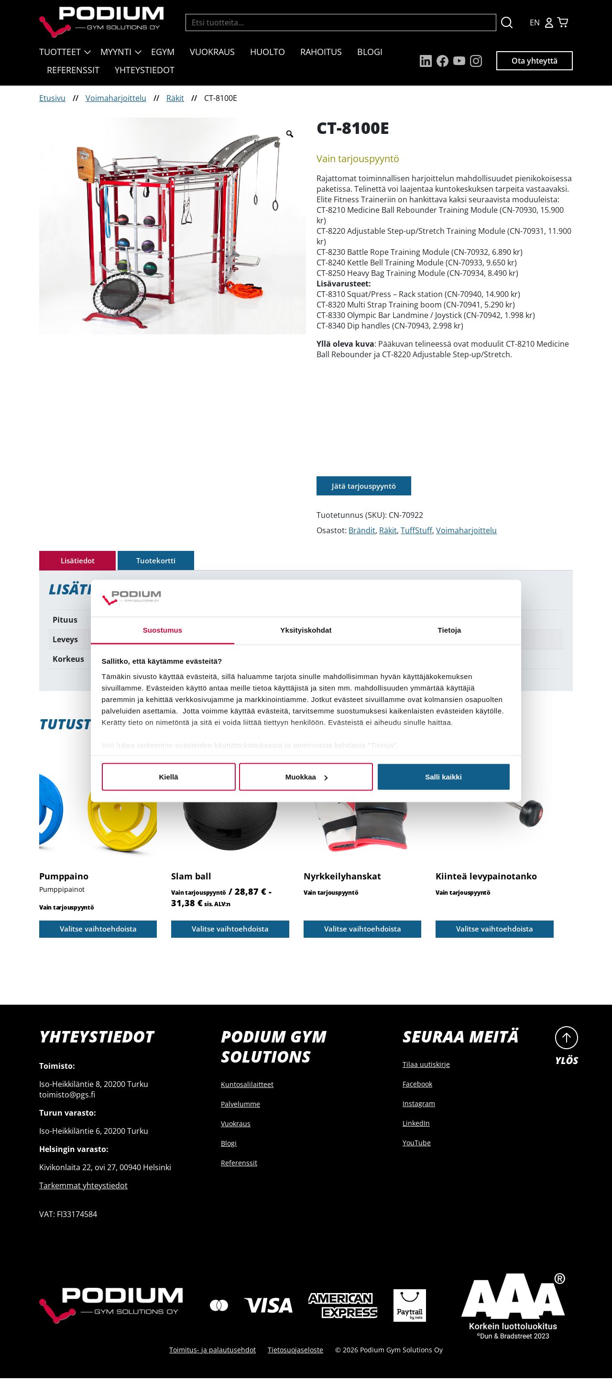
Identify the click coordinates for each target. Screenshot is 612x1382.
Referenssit (73, 70)
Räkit (175, 98)
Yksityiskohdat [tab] (305, 629)
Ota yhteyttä (534, 60)
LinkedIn (416, 1126)
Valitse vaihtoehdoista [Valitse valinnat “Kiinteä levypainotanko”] (494, 931)
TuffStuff (416, 531)
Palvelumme (240, 1107)
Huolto (267, 51)
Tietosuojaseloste (295, 1353)
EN (535, 22)
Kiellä (168, 777)
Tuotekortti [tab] (155, 562)
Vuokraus (212, 51)
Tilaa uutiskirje (426, 1068)
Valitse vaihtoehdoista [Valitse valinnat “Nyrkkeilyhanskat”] (362, 931)
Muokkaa (306, 777)
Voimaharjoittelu (116, 98)
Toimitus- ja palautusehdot (212, 1353)
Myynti (115, 51)
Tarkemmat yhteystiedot (83, 1189)
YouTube (417, 1146)
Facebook (417, 1087)
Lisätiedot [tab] (78, 562)
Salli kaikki (443, 777)
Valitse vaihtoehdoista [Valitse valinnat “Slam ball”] (230, 931)
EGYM (163, 51)
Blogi (369, 51)
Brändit (362, 531)
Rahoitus (321, 51)
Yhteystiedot (145, 70)
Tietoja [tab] (449, 629)
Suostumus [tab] (163, 629)
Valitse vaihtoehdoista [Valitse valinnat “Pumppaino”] (98, 931)
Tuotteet (60, 51)
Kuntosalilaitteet (247, 1088)
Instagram (419, 1107)
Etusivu (52, 98)
